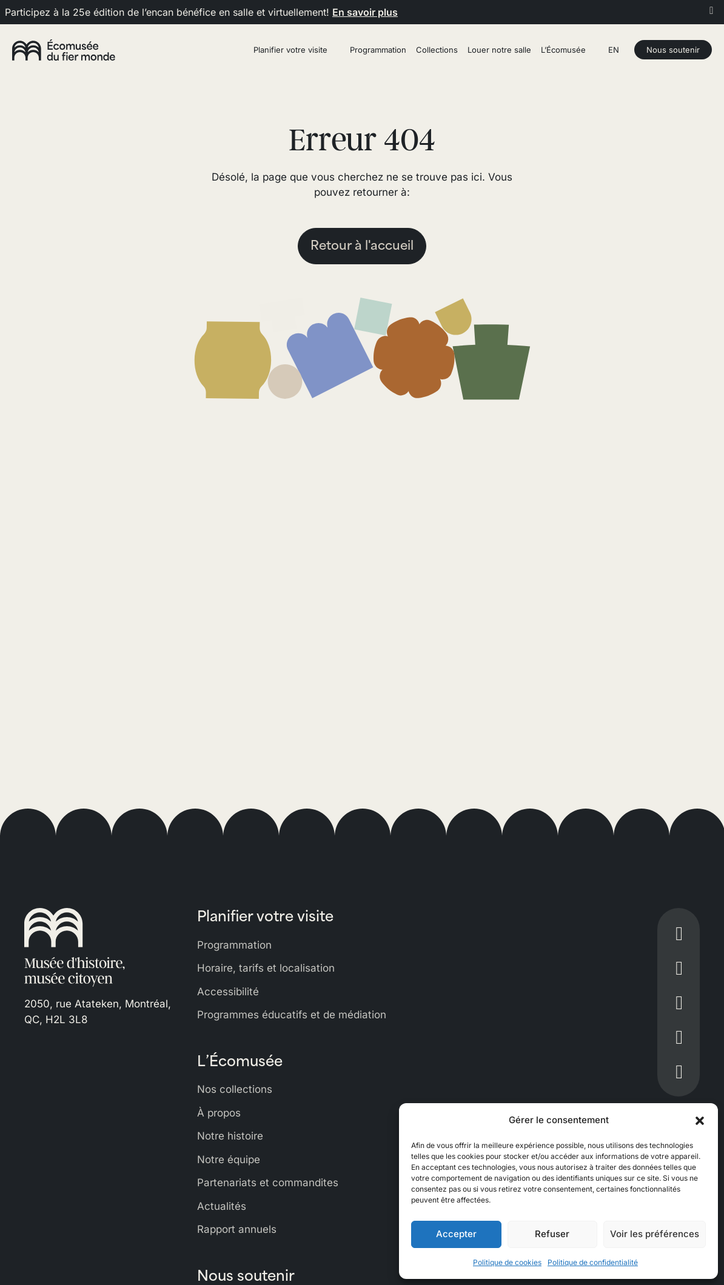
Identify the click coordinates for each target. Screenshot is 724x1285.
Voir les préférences (654, 1234)
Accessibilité (228, 992)
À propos (219, 1113)
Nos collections (234, 1089)
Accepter (456, 1234)
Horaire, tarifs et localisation (266, 968)
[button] (700, 1120)
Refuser (552, 1234)
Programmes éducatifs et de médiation (291, 1015)
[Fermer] (711, 10)
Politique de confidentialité (593, 1262)
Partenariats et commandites (267, 1183)
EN (613, 50)
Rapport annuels (237, 1229)
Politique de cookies (507, 1262)
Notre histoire (230, 1136)
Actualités (221, 1206)
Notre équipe (228, 1159)
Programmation (234, 945)
